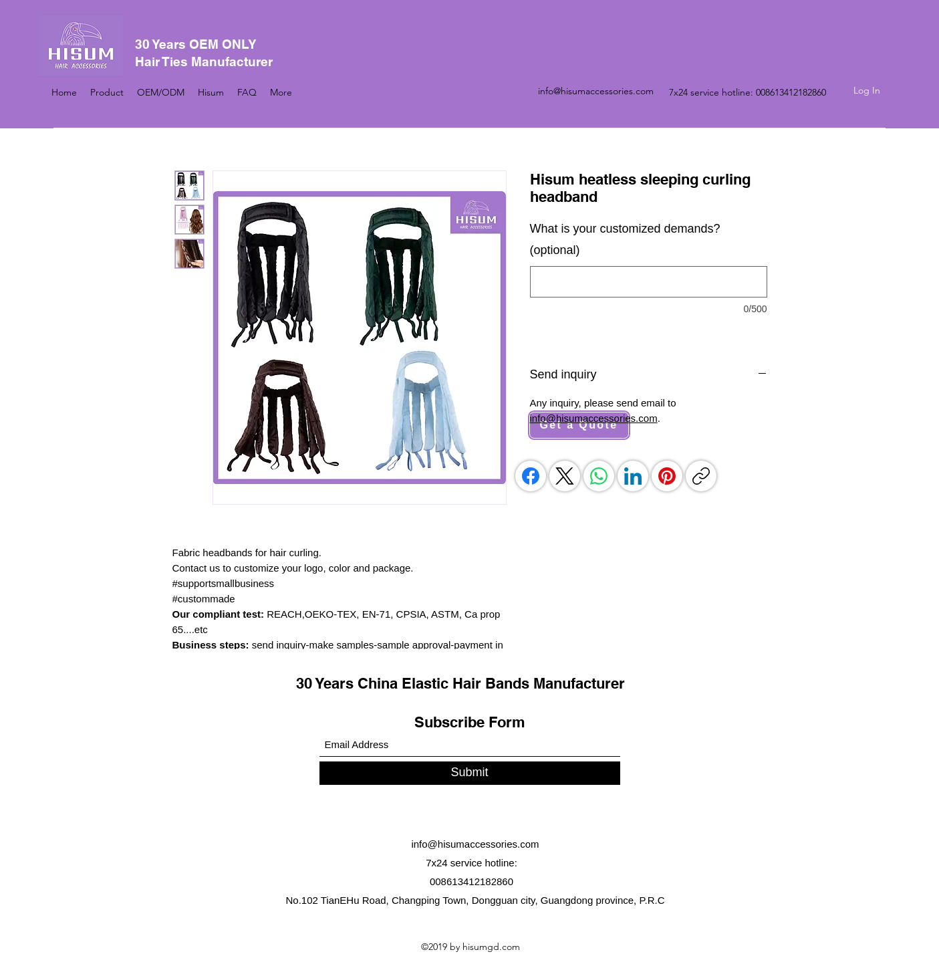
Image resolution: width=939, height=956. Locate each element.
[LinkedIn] (633, 476)
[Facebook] (530, 476)
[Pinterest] (667, 476)
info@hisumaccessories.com (596, 91)
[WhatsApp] (598, 476)
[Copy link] (701, 476)
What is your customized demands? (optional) (625, 239)
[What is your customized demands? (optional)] (649, 281)
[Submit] (469, 773)
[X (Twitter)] (564, 476)
